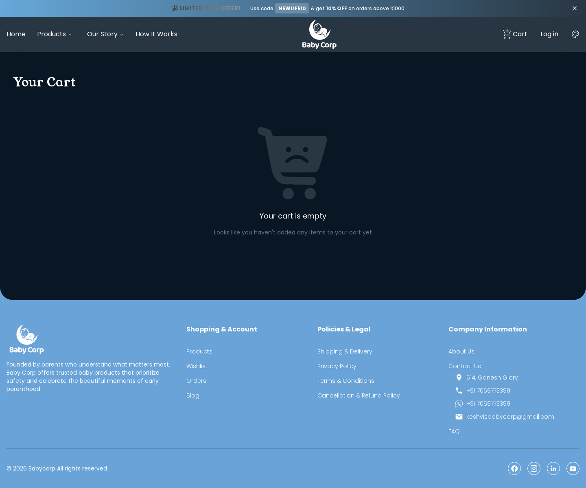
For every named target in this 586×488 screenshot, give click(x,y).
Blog (192, 395)
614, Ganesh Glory (492, 377)
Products (51, 34)
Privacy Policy (336, 366)
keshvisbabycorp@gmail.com (510, 417)
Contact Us (464, 366)
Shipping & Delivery (344, 351)
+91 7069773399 (488, 390)
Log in (549, 34)
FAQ (454, 431)
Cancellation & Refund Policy (358, 395)
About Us (461, 351)
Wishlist (197, 366)
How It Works (156, 34)
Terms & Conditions (345, 381)
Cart (514, 34)
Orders (196, 381)
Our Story (102, 34)
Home (16, 34)
